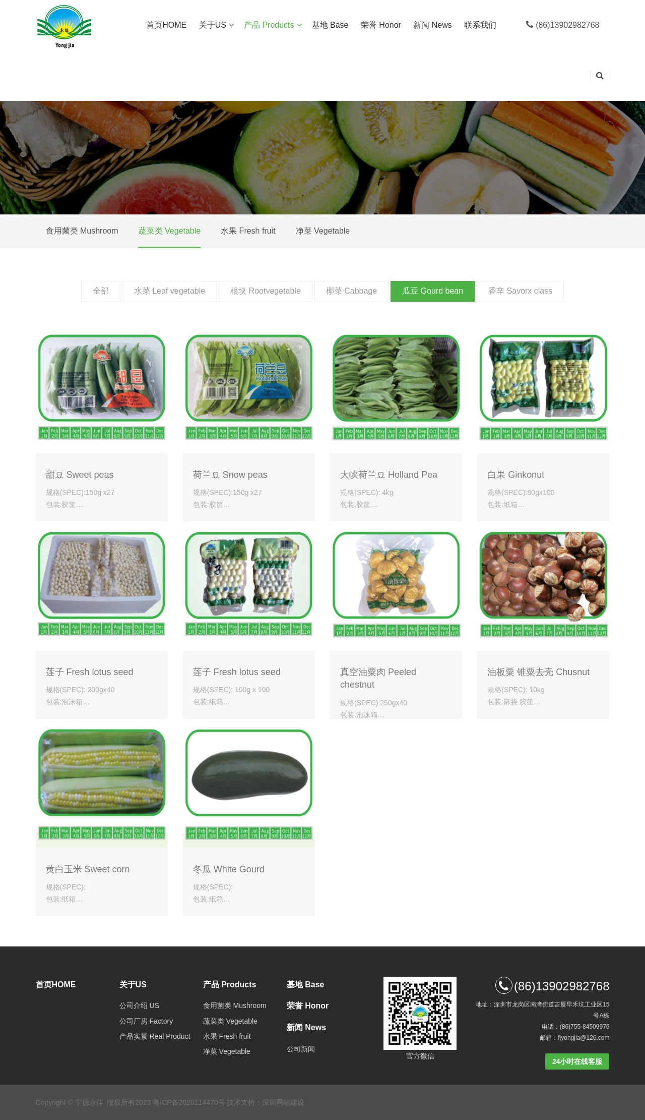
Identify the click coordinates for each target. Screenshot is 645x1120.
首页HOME (167, 25)
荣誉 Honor (382, 25)
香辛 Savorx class (520, 291)
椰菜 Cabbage (351, 291)
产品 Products (273, 25)
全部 (101, 291)
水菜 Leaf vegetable (169, 291)
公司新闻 (301, 1049)
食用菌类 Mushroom (82, 231)
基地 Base (331, 25)
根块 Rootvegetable (265, 291)
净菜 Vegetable (323, 231)
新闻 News (433, 25)
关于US (216, 25)
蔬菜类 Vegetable (170, 231)
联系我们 (481, 25)
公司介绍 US (139, 1005)
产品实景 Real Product (154, 1036)
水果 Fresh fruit (248, 231)
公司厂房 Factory (146, 1021)
